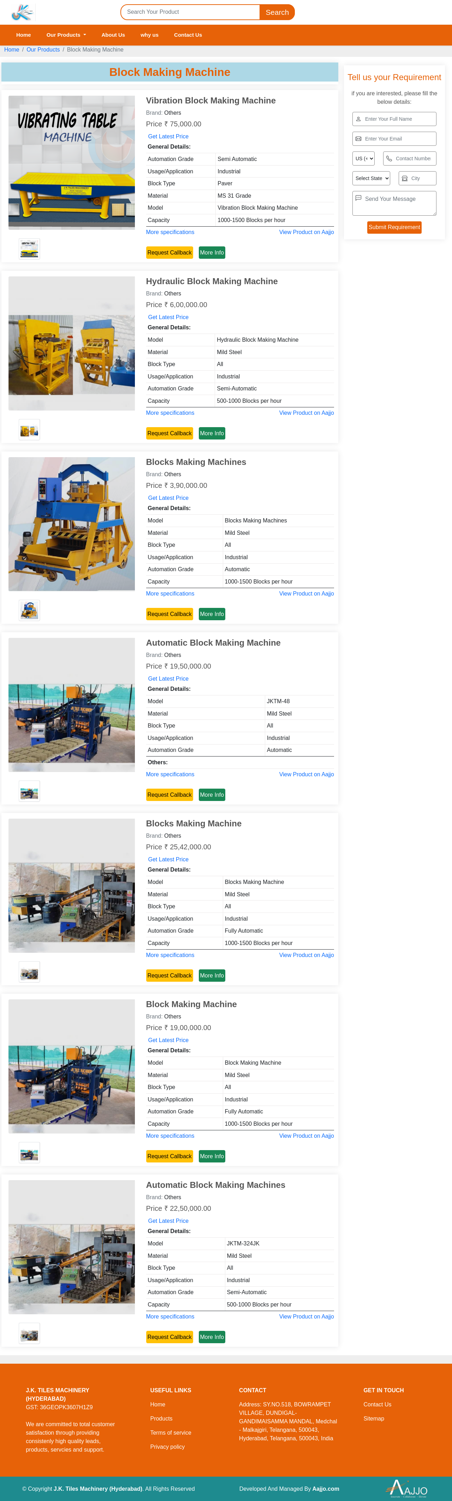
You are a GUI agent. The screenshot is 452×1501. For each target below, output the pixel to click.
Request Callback (169, 253)
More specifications (170, 232)
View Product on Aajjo (306, 232)
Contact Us (188, 35)
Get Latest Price (168, 136)
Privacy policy (167, 1447)
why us (150, 35)
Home (23, 35)
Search (277, 12)
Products (161, 1419)
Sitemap (373, 1419)
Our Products (43, 50)
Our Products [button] (64, 35)
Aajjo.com (325, 1489)
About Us (113, 35)
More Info (212, 253)
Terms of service (170, 1433)
